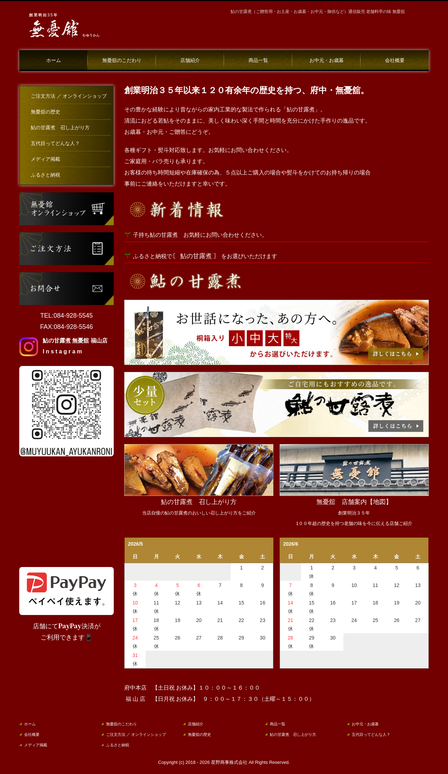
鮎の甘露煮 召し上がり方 (60, 127)
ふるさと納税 (45, 175)
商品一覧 (258, 60)
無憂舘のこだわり (121, 60)
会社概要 (395, 60)
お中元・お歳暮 (326, 60)
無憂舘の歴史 (45, 112)
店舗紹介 (190, 60)
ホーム (53, 60)
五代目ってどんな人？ (55, 143)
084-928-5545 (73, 315)
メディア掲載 (45, 159)
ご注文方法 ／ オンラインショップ (69, 96)
